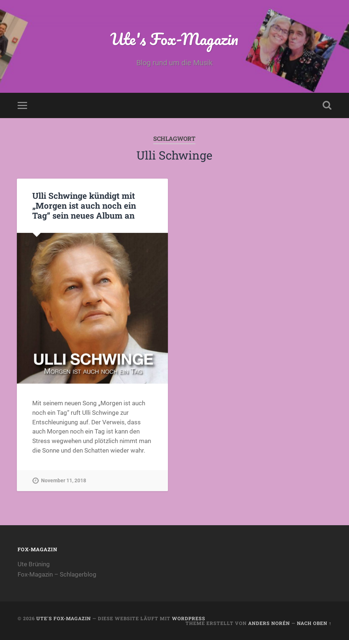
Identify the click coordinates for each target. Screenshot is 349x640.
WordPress (188, 618)
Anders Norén (269, 623)
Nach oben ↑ (314, 623)
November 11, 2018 (63, 481)
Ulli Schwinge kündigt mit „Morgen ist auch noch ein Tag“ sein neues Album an (84, 205)
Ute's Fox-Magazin (174, 39)
